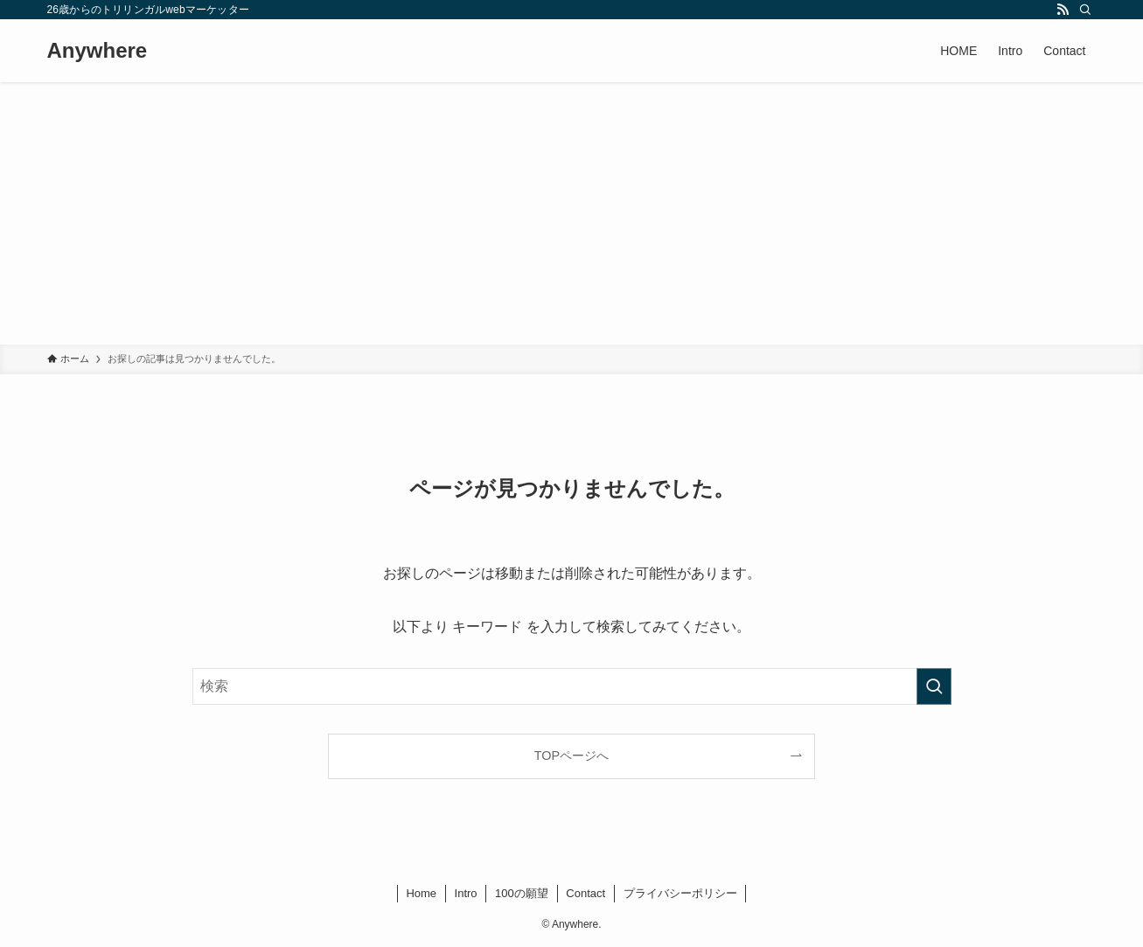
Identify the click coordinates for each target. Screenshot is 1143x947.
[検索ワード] (571, 686)
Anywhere (97, 50)
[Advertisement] (572, 213)
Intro (466, 893)
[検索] (1085, 9)
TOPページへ (571, 755)
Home (421, 893)
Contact (585, 893)
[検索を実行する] (933, 686)
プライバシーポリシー (680, 893)
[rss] (1062, 9)
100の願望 (521, 893)
